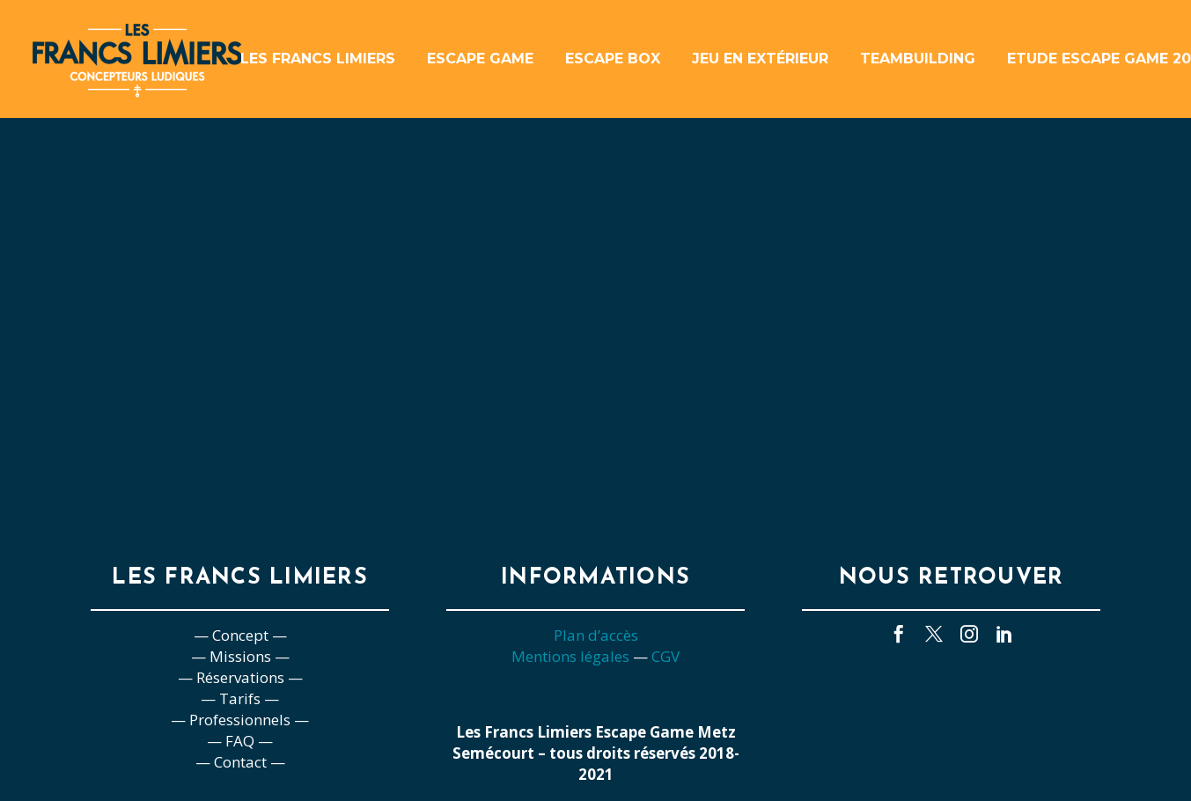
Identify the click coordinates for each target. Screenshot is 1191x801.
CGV (665, 656)
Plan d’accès (596, 635)
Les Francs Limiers (317, 58)
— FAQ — (240, 741)
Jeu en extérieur (760, 58)
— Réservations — (240, 677)
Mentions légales (570, 656)
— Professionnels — (240, 719)
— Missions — (240, 656)
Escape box (612, 58)
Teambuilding (917, 58)
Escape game (480, 58)
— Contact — (240, 762)
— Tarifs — (240, 698)
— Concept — (240, 635)
